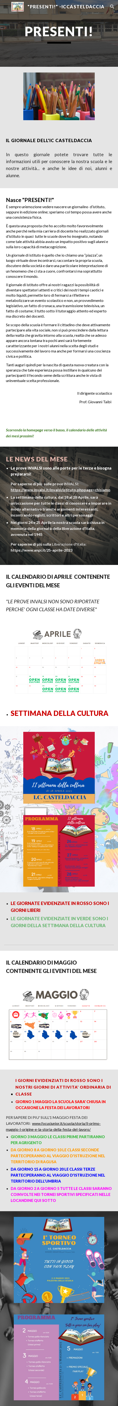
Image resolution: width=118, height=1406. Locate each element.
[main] (59, 33)
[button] (5, 6)
